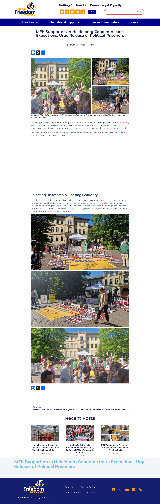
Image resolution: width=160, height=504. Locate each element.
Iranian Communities (105, 22)
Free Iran (29, 22)
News (134, 22)
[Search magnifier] (141, 11)
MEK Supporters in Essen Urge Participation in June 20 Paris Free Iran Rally (115, 447)
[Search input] (121, 11)
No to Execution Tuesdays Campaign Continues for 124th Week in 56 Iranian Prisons (45, 447)
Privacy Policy (88, 487)
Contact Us (70, 487)
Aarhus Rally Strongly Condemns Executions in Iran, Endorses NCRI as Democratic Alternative (80, 449)
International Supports (64, 22)
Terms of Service (72, 492)
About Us (90, 492)
